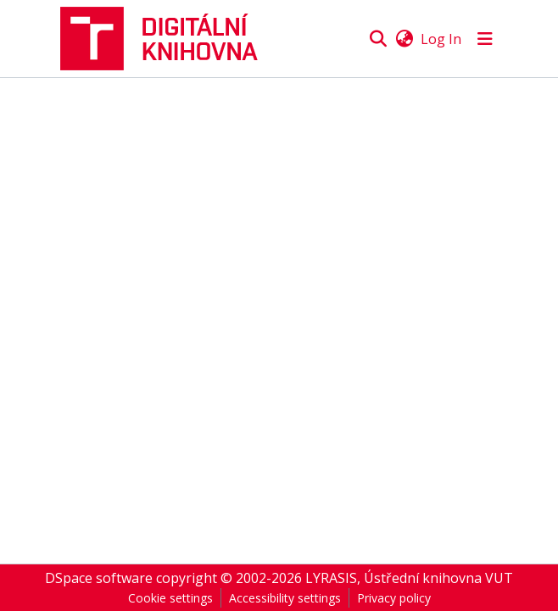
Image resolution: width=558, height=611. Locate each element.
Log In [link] (441, 39)
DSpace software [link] (99, 578)
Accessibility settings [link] (285, 598)
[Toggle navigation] (485, 39)
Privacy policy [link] (394, 598)
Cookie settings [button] (170, 598)
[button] (166, 38)
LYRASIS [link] (331, 578)
